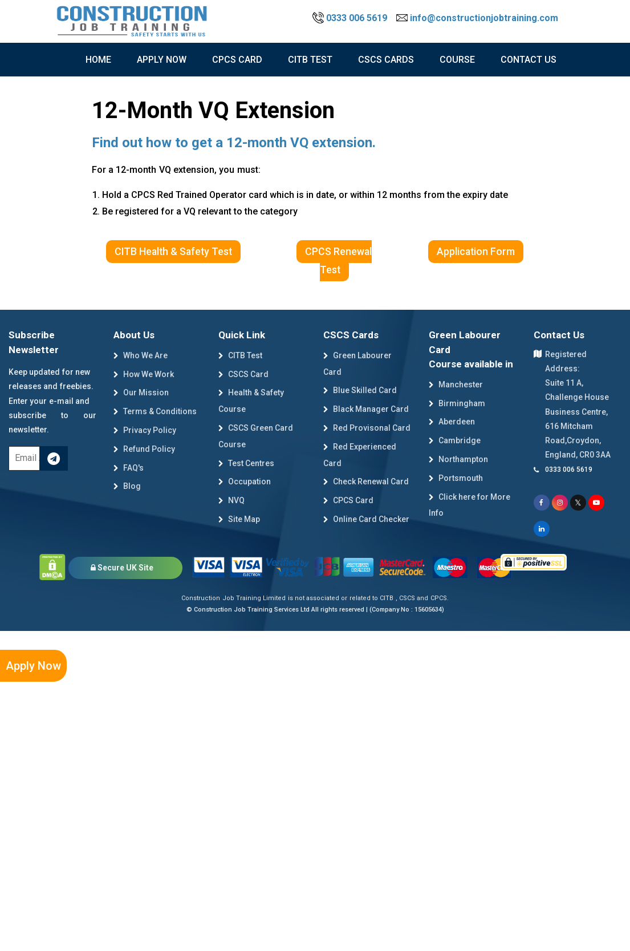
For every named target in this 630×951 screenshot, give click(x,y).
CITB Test (240, 355)
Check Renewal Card (366, 481)
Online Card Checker (366, 519)
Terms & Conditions (155, 411)
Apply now (161, 59)
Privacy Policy (144, 430)
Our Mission (141, 392)
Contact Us (528, 59)
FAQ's (128, 467)
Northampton (458, 459)
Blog (127, 486)
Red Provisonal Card (366, 427)
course (457, 59)
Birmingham (457, 403)
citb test (310, 59)
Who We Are (140, 355)
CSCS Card (243, 374)
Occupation (244, 481)
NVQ (231, 500)
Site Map (239, 519)
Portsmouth (456, 478)
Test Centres (246, 463)
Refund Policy (144, 449)
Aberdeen (452, 421)
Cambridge (455, 440)
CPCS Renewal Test (338, 261)
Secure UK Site (122, 567)
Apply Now (33, 666)
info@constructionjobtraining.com (477, 18)
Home (98, 59)
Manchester (456, 384)
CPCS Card (237, 59)
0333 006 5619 (350, 18)
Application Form (476, 251)
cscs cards (386, 59)
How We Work (143, 374)
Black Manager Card (366, 409)
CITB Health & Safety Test (173, 251)
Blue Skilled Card (360, 390)
